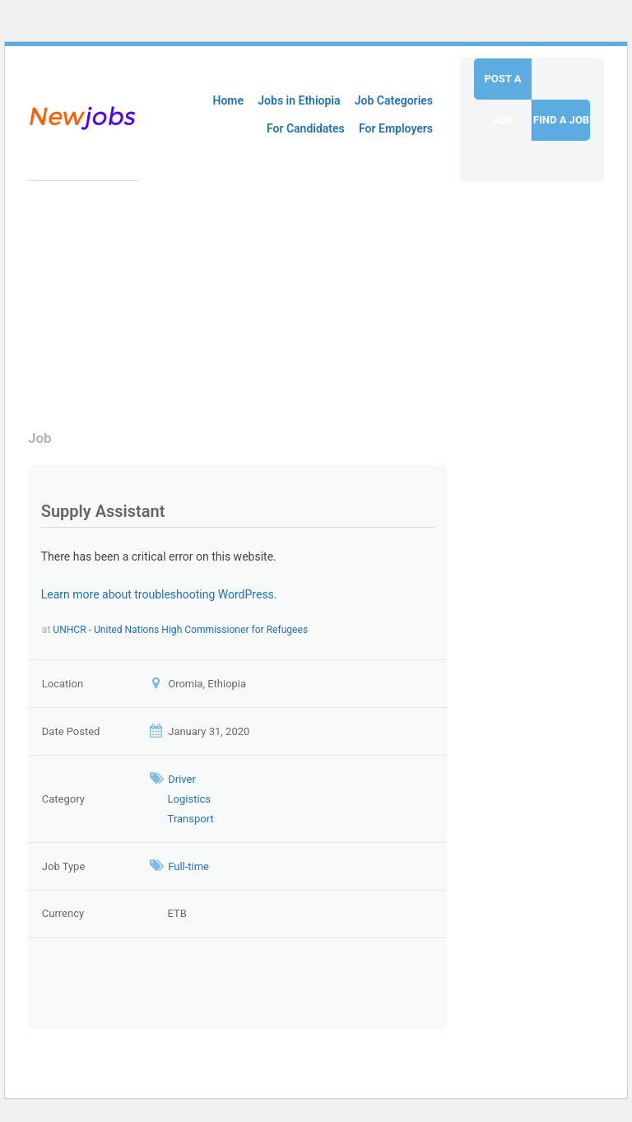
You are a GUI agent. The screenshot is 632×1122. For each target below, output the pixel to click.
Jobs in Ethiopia (299, 100)
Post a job (502, 86)
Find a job (561, 120)
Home (228, 100)
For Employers (396, 128)
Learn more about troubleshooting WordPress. (159, 594)
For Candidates (306, 128)
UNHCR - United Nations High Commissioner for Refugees (180, 629)
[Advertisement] (244, 296)
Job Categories (394, 100)
